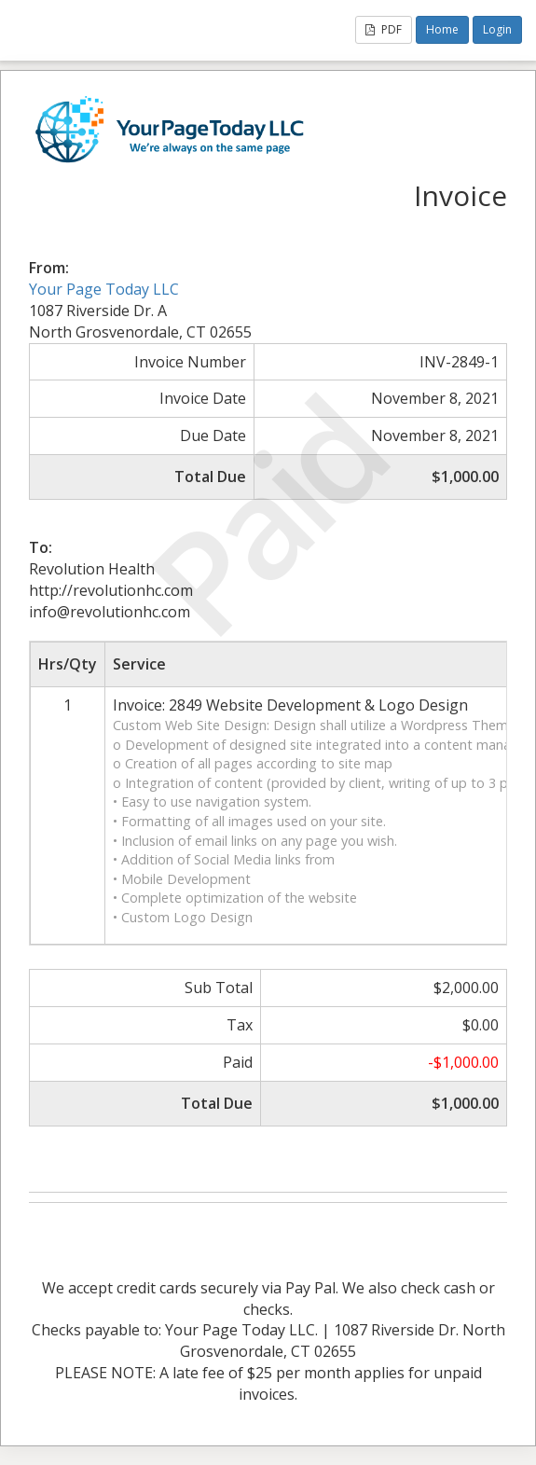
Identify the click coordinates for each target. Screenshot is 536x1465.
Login (497, 29)
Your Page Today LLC (104, 289)
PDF (383, 29)
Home (442, 29)
